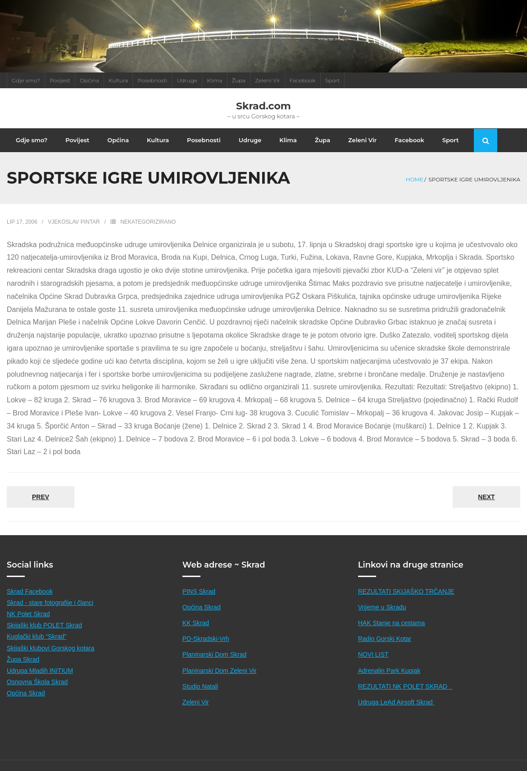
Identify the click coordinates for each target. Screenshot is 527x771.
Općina (89, 80)
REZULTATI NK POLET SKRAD (405, 695)
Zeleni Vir (267, 80)
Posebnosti (152, 80)
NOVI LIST (373, 664)
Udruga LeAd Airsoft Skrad (396, 711)
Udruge (187, 80)
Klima (214, 80)
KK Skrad (195, 632)
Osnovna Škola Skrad (37, 691)
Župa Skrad (23, 668)
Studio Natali (200, 695)
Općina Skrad (26, 703)
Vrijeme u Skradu (382, 616)
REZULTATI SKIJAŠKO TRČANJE (406, 600)
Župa (239, 80)
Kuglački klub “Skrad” (36, 646)
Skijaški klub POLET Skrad (44, 635)
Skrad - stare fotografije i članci (50, 612)
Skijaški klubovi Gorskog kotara (51, 657)
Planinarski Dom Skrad (214, 664)
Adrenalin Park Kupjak (389, 680)
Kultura (118, 80)
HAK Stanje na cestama (391, 632)
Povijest (60, 80)
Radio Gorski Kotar (384, 648)
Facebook (303, 80)
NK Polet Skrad (28, 623)
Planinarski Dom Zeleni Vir (219, 680)
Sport (332, 80)
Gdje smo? (26, 80)
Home (414, 189)
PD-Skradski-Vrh (205, 648)
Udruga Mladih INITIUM (40, 680)
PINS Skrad (198, 600)
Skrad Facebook (30, 600)
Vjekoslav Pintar (74, 232)
